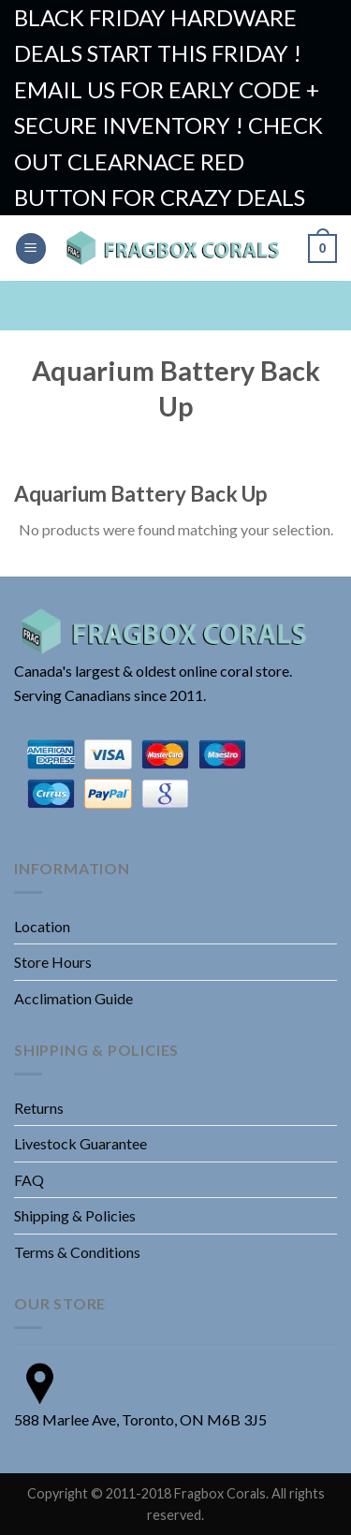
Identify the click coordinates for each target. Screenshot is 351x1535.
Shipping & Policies (75, 1215)
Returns (39, 1108)
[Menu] (31, 248)
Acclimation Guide (73, 998)
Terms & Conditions (77, 1252)
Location (42, 926)
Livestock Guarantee (80, 1143)
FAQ (29, 1180)
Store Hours (53, 962)
